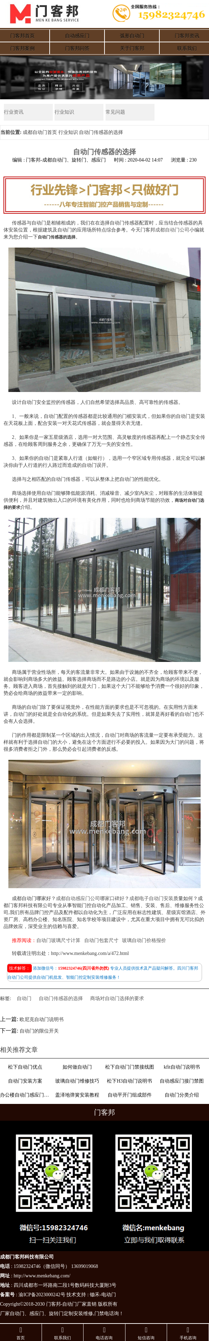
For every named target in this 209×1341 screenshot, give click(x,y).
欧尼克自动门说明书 (42, 1019)
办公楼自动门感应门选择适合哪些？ (25, 1095)
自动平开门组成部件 (130, 1095)
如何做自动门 (77, 1067)
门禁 (99, 1314)
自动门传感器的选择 (61, 998)
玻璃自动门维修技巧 (77, 1081)
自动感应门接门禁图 (182, 1081)
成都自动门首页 (40, 132)
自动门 (24, 998)
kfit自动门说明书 (182, 1067)
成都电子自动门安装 (151, 898)
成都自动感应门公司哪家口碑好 (90, 898)
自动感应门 (77, 35)
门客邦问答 (77, 48)
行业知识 (64, 112)
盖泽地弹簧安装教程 (77, 1095)
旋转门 (56, 1314)
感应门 (36, 1314)
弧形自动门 (132, 35)
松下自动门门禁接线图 (129, 1067)
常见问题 (115, 112)
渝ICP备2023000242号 (42, 1295)
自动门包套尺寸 (101, 940)
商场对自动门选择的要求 (117, 998)
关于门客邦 (132, 48)
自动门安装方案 (25, 1081)
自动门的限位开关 (39, 1031)
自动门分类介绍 (182, 1095)
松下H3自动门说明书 (129, 1081)
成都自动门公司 (172, 230)
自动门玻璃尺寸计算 (58, 940)
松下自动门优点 (25, 1067)
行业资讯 (13, 112)
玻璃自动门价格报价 (144, 940)
